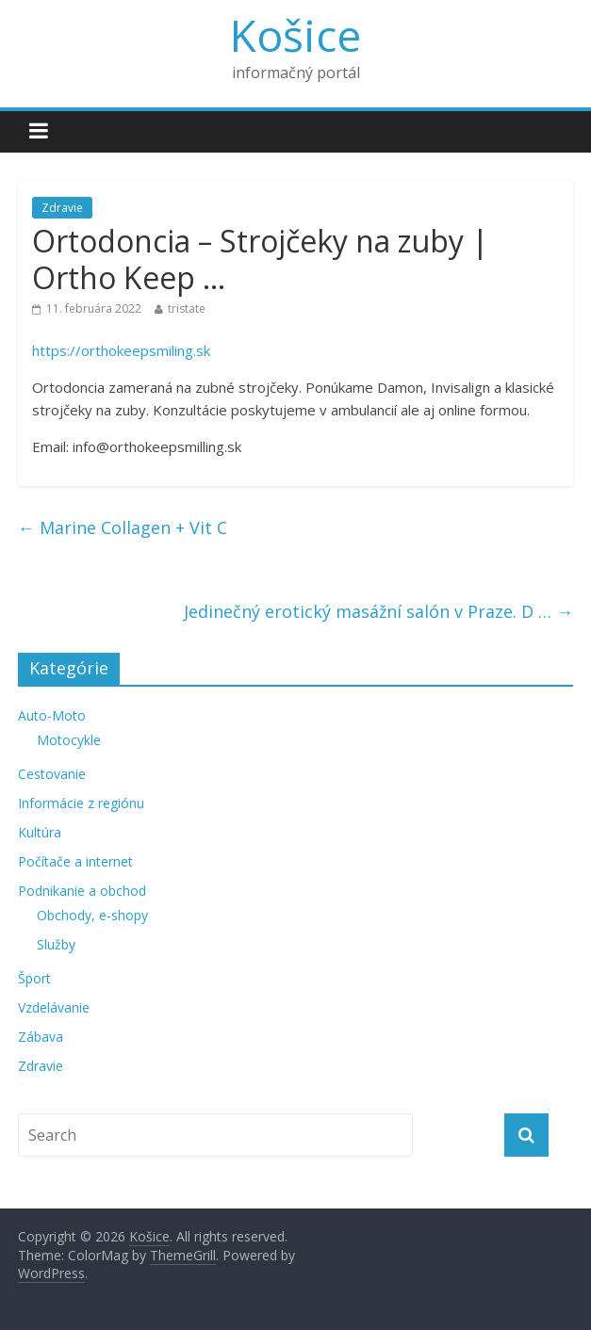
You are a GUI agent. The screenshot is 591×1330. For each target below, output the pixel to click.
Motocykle (69, 740)
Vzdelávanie (54, 1007)
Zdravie (62, 208)
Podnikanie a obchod (82, 891)
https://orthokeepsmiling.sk (121, 350)
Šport (34, 978)
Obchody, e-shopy (92, 915)
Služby (56, 944)
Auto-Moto (52, 715)
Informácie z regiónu (81, 803)
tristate (186, 308)
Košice (295, 35)
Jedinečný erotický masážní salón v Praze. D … (378, 611)
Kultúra (39, 832)
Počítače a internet (75, 861)
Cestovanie (52, 774)
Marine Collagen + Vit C (122, 527)
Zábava (40, 1037)
